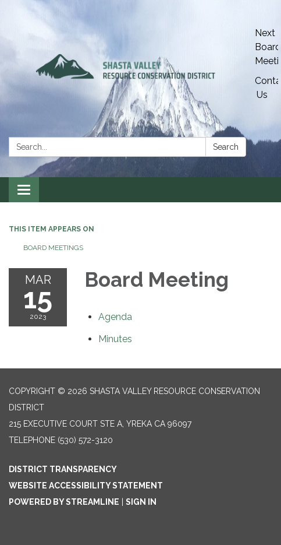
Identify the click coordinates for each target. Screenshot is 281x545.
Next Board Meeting (266, 46)
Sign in (141, 502)
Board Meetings (53, 248)
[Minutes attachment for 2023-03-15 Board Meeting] (115, 338)
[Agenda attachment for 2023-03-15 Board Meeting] (115, 316)
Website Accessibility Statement (86, 485)
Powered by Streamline (64, 502)
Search (226, 147)
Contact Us (266, 87)
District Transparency (63, 469)
